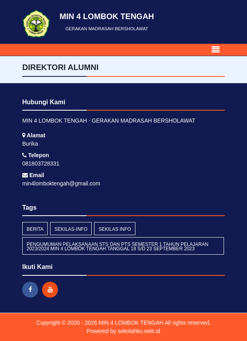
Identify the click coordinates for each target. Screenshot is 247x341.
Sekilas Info (114, 229)
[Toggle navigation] (215, 50)
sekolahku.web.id (139, 331)
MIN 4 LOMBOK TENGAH (130, 323)
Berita (35, 229)
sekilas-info (70, 229)
